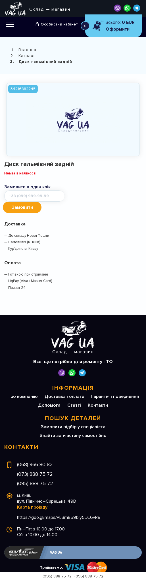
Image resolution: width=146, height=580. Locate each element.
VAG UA (56, 541)
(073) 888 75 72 (35, 463)
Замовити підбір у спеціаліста (73, 415)
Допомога (49, 394)
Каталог (27, 55)
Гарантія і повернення (115, 385)
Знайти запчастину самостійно (73, 424)
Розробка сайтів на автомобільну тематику (83, 567)
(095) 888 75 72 (35, 472)
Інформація (73, 376)
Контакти (98, 394)
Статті (74, 394)
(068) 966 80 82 (35, 453)
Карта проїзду (32, 496)
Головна (27, 49)
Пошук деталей (73, 407)
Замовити (84, 196)
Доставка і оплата (64, 385)
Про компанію (22, 385)
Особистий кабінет (59, 24)
